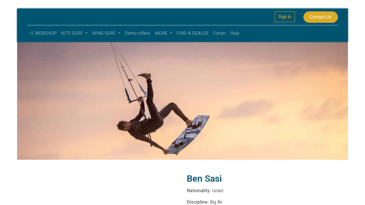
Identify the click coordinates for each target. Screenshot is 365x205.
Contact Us (320, 17)
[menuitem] (43, 33)
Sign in (284, 16)
